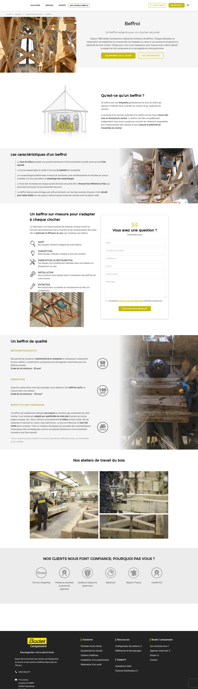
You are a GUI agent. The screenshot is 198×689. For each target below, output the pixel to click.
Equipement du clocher (34, 14)
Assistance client (123, 666)
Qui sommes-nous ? (159, 646)
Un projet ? (176, 5)
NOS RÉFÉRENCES (152, 56)
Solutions (35, 5)
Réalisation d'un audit (91, 664)
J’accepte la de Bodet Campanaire (135, 302)
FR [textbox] (188, 5)
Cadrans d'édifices (89, 655)
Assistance (159, 5)
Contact (153, 659)
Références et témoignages (128, 650)
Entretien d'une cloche (91, 646)
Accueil (8, 14)
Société (62, 5)
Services (49, 5)
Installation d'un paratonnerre (95, 659)
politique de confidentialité (131, 302)
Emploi (153, 655)
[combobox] (189, 5)
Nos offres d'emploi (79, 5)
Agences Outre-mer (159, 650)
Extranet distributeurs (125, 670)
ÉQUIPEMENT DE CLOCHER (117, 56)
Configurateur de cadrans (127, 646)
